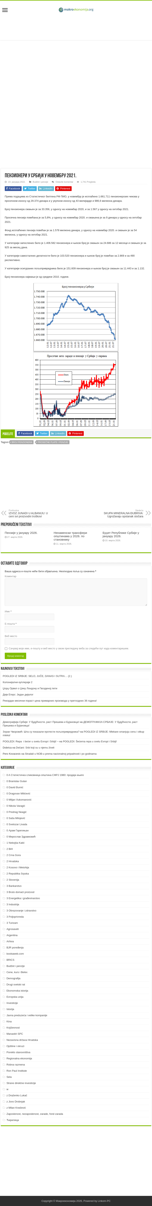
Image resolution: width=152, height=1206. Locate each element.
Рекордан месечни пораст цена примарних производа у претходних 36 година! (50, 700)
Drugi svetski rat (16, 984)
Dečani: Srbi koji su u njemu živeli (35, 747)
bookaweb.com (15, 953)
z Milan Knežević (16, 1107)
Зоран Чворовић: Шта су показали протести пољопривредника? (41, 731)
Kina (9, 1021)
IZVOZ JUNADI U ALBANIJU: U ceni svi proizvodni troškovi (29, 513)
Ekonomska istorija (17, 990)
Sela (9, 1076)
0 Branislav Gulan (17, 781)
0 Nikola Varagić (16, 805)
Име (8, 611)
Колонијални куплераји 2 (17, 682)
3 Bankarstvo (14, 885)
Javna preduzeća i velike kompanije (27, 1015)
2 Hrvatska (13, 861)
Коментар (10, 576)
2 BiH (10, 848)
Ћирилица (13, 1120)
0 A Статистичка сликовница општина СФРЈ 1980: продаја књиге (45, 775)
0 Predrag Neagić (17, 811)
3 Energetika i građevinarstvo (23, 898)
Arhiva (10, 941)
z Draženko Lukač (17, 1095)
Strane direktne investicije (21, 1083)
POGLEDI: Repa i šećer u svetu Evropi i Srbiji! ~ (31, 741)
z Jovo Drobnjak (16, 1101)
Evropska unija (15, 996)
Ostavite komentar (64, 182)
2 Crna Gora (14, 855)
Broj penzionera (22, 442)
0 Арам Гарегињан (18, 830)
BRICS (10, 959)
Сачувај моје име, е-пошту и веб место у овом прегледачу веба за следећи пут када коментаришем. (69, 648)
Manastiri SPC (15, 1033)
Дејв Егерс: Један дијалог (18, 694)
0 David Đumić (15, 787)
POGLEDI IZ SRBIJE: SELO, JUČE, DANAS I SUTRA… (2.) (37, 676)
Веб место (11, 636)
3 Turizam (12, 922)
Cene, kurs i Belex (17, 972)
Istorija (10, 1009)
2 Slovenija (13, 879)
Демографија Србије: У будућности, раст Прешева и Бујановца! (41, 721)
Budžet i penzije (40, 182)
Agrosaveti (13, 929)
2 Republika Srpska (18, 873)
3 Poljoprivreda (15, 916)
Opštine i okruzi (15, 1046)
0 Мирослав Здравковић (21, 836)
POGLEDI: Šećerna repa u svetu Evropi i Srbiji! (90, 741)
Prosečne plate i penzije (53, 442)
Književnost (13, 1027)
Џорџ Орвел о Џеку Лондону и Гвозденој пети (30, 688)
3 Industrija (13, 904)
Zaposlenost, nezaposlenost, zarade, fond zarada (35, 1113)
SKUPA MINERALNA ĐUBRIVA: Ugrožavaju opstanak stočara (123, 513)
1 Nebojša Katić (16, 842)
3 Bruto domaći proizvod (20, 892)
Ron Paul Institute (17, 1070)
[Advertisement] (76, 27)
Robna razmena (16, 1064)
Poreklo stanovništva (18, 1052)
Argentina (12, 935)
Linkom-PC (104, 1200)
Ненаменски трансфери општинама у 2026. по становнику (70, 536)
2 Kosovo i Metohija (18, 867)
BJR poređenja (15, 947)
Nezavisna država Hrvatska (22, 1039)
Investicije (12, 1002)
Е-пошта (10, 623)
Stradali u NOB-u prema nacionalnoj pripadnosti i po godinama (61, 753)
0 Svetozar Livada (17, 824)
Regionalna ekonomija (19, 1058)
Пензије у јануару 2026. (21, 532)
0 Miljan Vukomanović (19, 799)
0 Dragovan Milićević (18, 793)
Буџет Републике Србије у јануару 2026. (121, 534)
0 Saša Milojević (16, 818)
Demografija (13, 978)
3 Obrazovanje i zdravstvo (21, 910)
